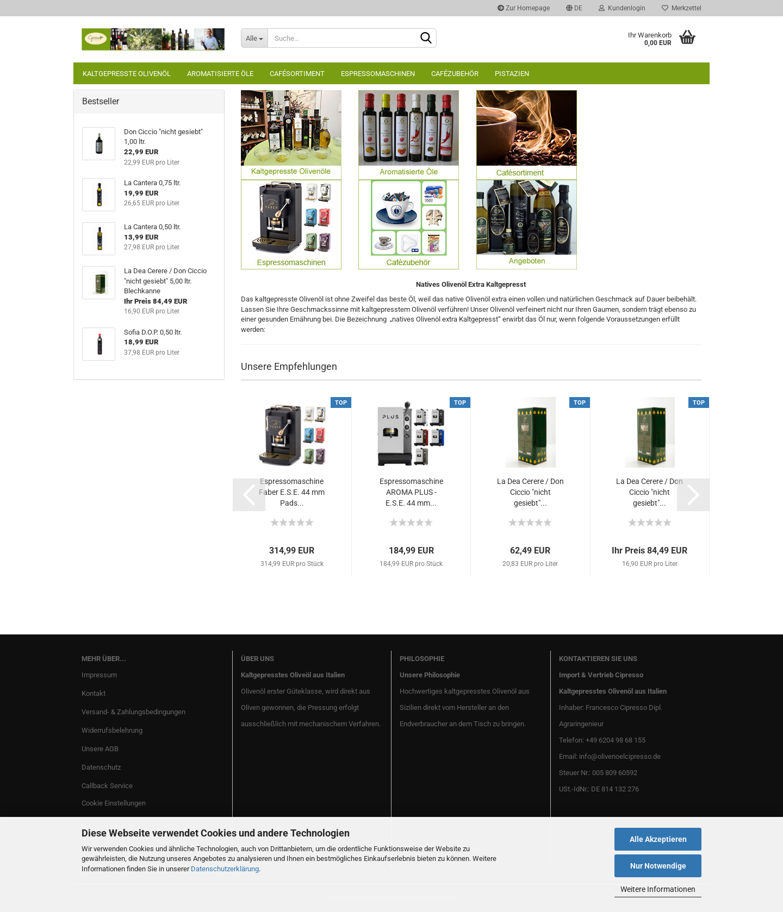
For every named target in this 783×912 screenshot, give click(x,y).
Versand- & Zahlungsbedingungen (133, 712)
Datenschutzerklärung (225, 869)
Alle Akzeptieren (658, 839)
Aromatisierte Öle (220, 74)
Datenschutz (101, 767)
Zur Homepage (524, 8)
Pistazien (512, 74)
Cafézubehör (454, 74)
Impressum (99, 675)
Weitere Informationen (657, 889)
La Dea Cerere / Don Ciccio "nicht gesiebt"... (530, 492)
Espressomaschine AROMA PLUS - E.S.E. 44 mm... (411, 492)
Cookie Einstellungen (114, 803)
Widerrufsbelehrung (112, 730)
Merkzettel (681, 8)
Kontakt (93, 693)
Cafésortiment (297, 74)
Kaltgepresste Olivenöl (127, 74)
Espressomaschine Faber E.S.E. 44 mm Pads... (292, 492)
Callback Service (107, 786)
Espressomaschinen (378, 74)
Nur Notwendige (658, 865)
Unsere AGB (100, 749)
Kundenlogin (622, 8)
